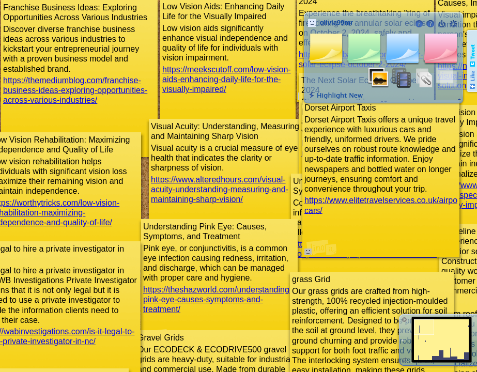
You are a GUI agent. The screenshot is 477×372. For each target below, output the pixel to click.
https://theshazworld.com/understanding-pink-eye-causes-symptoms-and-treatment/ (217, 299)
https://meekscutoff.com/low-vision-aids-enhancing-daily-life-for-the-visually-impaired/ (226, 79)
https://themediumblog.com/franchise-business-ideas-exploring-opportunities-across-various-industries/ (75, 90)
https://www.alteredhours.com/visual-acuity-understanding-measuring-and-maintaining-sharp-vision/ (219, 189)
